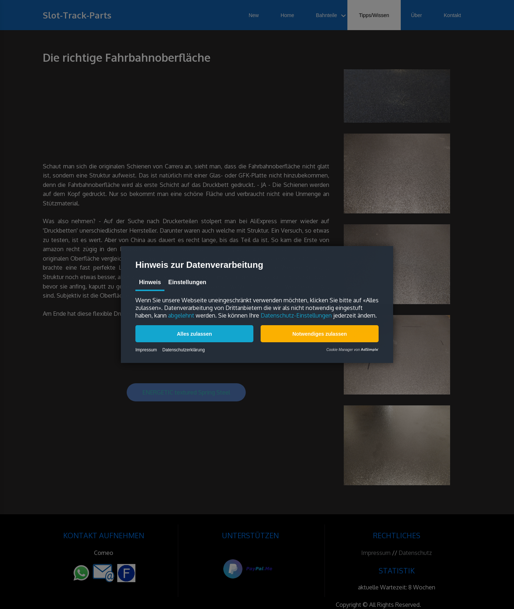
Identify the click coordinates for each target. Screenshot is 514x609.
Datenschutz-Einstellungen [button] (296, 315)
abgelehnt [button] (181, 315)
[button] (194, 333)
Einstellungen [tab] (187, 282)
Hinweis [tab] (150, 282)
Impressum (146, 349)
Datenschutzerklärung (183, 349)
